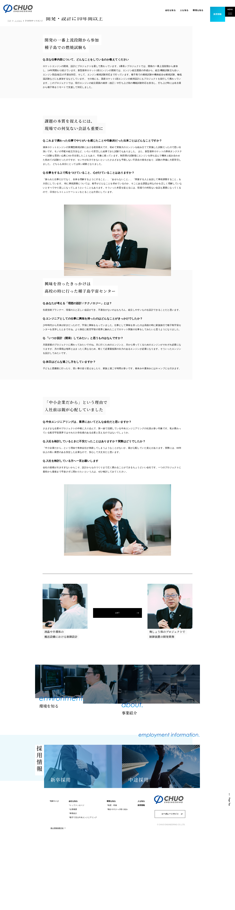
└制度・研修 (112, 881)
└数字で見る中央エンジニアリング (83, 893)
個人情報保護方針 (57, 903)
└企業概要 (73, 885)
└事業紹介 (73, 889)
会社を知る (165, 10)
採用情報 (141, 881)
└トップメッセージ (76, 881)
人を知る (179, 10)
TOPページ (54, 876)
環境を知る (193, 10)
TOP (9, 21)
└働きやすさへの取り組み (117, 885)
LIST (117, 693)
